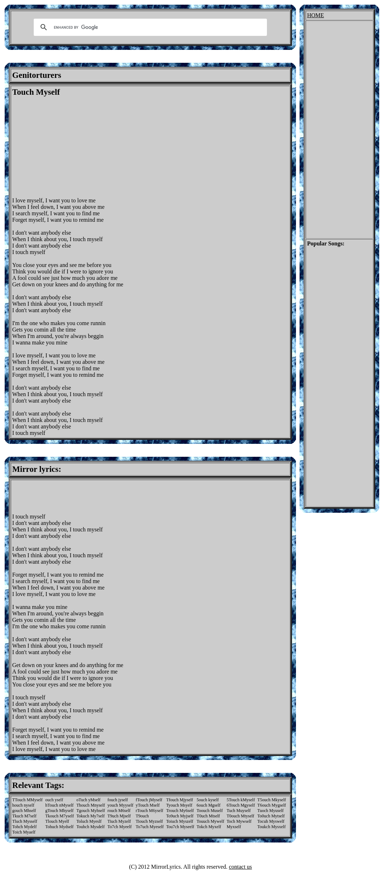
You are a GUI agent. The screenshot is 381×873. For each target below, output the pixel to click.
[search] (149, 27)
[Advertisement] (72, 147)
